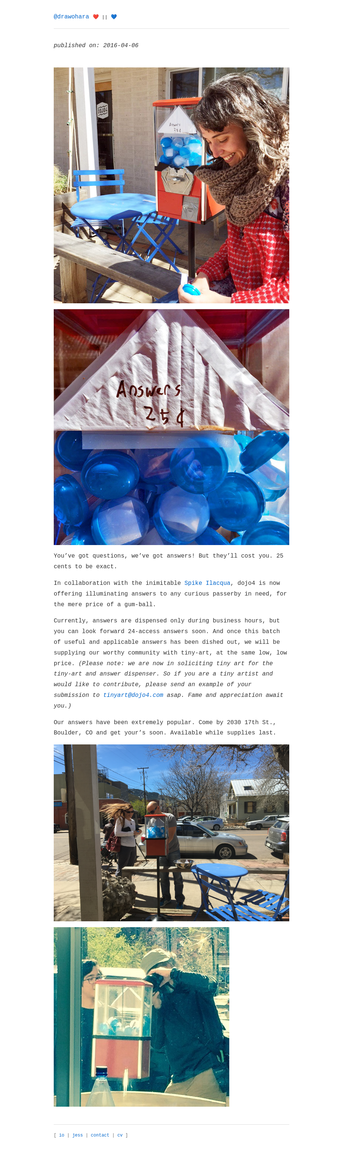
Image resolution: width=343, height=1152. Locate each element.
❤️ (96, 17)
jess (77, 1135)
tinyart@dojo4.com (133, 695)
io (61, 1135)
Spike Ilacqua (207, 583)
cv (120, 1135)
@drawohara (71, 17)
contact (100, 1135)
